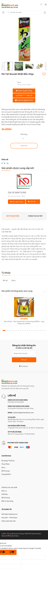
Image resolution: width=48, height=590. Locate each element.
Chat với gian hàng (24, 91)
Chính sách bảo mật (8, 521)
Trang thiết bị (6, 474)
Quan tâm (24, 146)
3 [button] (9, 330)
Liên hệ (32, 202)
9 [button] (22, 330)
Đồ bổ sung (5, 471)
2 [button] (7, 330)
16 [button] (38, 330)
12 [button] (29, 330)
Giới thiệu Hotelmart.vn (10, 514)
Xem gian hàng (16, 202)
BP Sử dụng (6, 498)
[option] (24, 39)
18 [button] (42, 330)
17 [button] (40, 330)
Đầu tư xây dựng (7, 501)
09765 (24, 95)
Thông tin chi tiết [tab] (35, 216)
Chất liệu (5, 494)
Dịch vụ (4, 491)
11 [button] (27, 330)
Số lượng (24, 134)
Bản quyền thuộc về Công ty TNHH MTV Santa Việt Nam (24, 534)
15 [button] (36, 330)
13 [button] (31, 330)
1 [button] (4, 330)
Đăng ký (24, 360)
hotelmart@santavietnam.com (23, 413)
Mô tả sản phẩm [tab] (12, 216)
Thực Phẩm (6, 464)
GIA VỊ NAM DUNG (17, 192)
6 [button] (16, 330)
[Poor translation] (11, 552)
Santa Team (15, 536)
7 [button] (18, 330)
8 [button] (20, 330)
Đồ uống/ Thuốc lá (8, 461)
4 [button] (11, 330)
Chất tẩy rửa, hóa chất (9, 487)
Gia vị (19, 82)
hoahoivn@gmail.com (24, 100)
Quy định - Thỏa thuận (9, 518)
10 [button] (25, 330)
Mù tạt (5, 280)
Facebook (23, 366)
